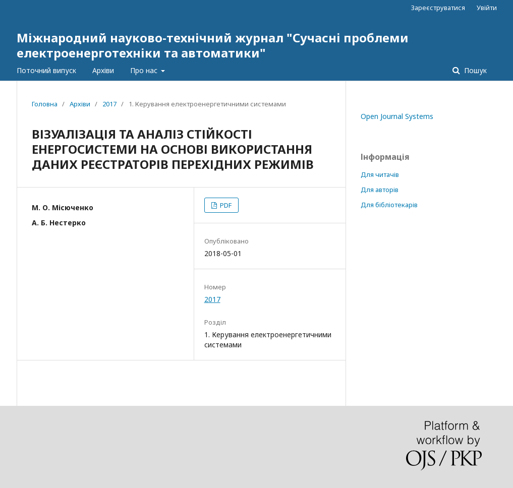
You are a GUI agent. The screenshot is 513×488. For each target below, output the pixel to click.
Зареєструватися (438, 7)
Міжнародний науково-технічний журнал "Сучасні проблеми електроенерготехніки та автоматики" (213, 45)
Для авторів (379, 189)
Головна (45, 103)
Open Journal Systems (397, 116)
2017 (109, 103)
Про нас (144, 70)
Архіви (103, 70)
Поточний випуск (46, 70)
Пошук (474, 70)
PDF (225, 205)
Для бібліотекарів (389, 204)
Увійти (487, 7)
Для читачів (380, 174)
